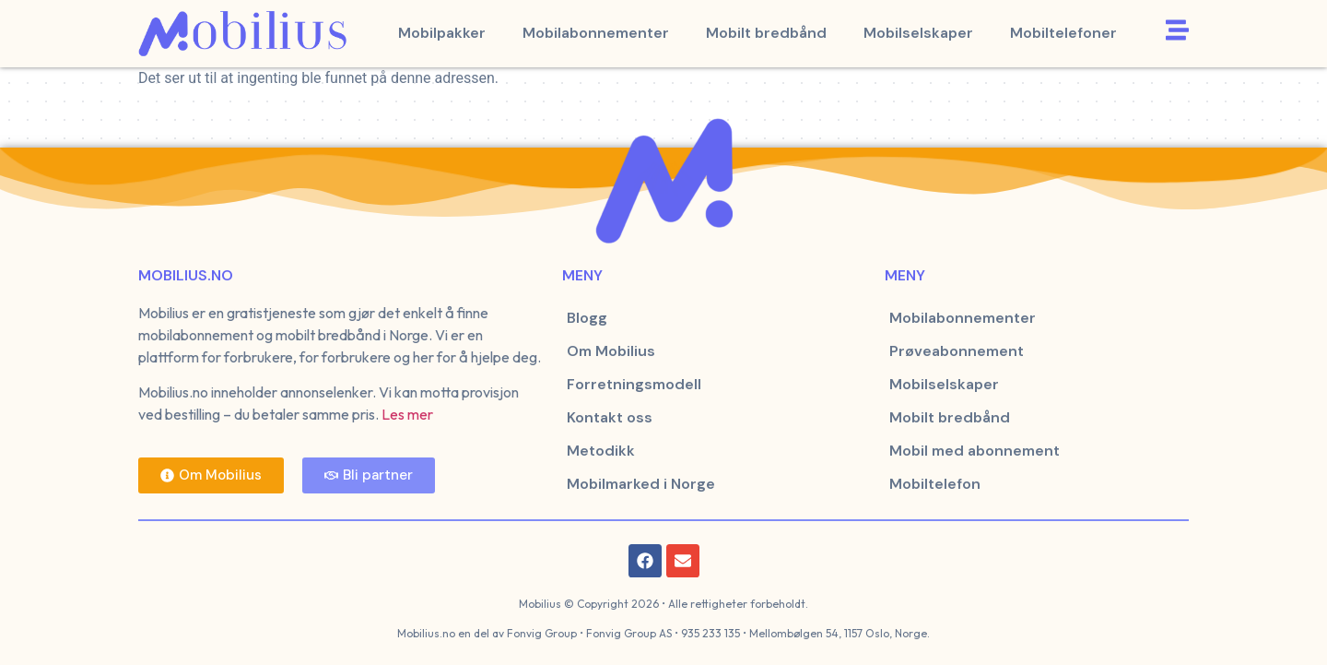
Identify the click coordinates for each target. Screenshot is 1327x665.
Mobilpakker (442, 32)
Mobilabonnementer (596, 32)
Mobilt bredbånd (766, 32)
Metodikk (601, 450)
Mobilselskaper (918, 32)
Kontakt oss (609, 417)
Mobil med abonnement (974, 450)
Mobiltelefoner (1063, 32)
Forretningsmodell (634, 384)
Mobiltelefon (935, 483)
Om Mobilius (611, 351)
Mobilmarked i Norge (641, 483)
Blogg (587, 317)
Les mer (407, 414)
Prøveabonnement (956, 351)
